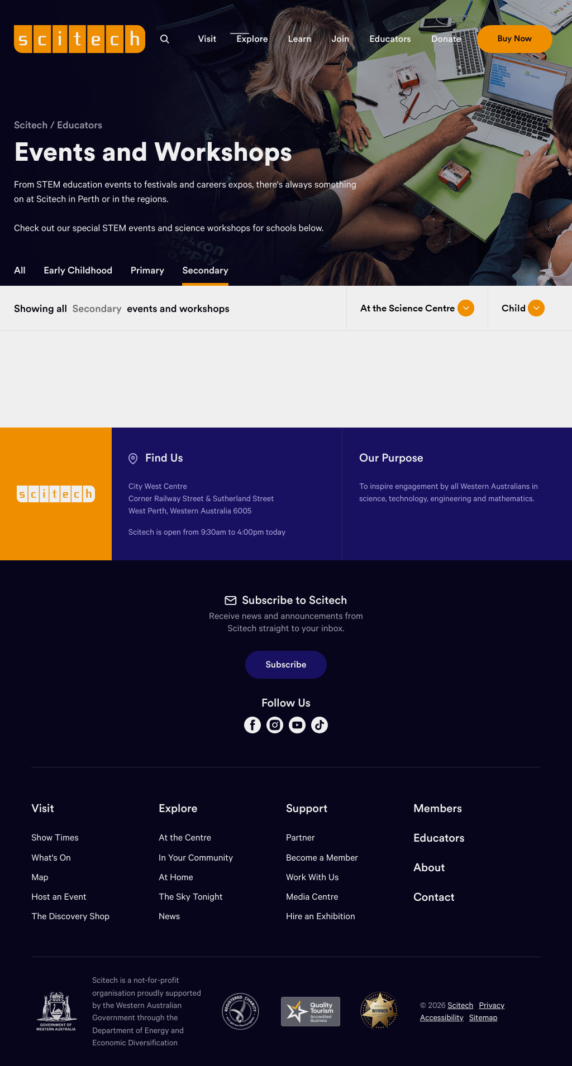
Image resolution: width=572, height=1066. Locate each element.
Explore (178, 808)
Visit (42, 808)
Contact (434, 897)
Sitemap (483, 1017)
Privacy (491, 1005)
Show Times (54, 837)
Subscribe (286, 664)
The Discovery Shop (70, 916)
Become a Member (322, 857)
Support (306, 808)
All (20, 270)
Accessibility (442, 1017)
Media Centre (312, 896)
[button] (207, 39)
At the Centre (185, 837)
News (169, 916)
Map (46, 877)
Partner (300, 837)
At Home (176, 877)
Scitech (30, 124)
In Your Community (196, 857)
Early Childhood (78, 270)
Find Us (164, 458)
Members (437, 808)
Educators (79, 124)
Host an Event (59, 896)
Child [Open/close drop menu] (523, 308)
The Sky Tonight (191, 896)
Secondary (205, 270)
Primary (147, 270)
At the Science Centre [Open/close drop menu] (417, 308)
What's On (51, 857)
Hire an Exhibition (320, 916)
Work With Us (312, 877)
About (429, 868)
